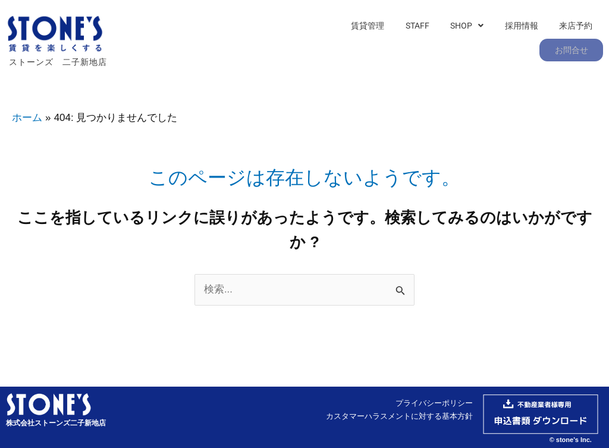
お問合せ (571, 46)
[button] (412, 46)
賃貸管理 (319, 46)
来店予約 (514, 46)
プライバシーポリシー (434, 401)
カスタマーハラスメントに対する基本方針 (399, 414)
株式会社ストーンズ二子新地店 (56, 421)
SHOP (412, 46)
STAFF (366, 46)
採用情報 (463, 46)
